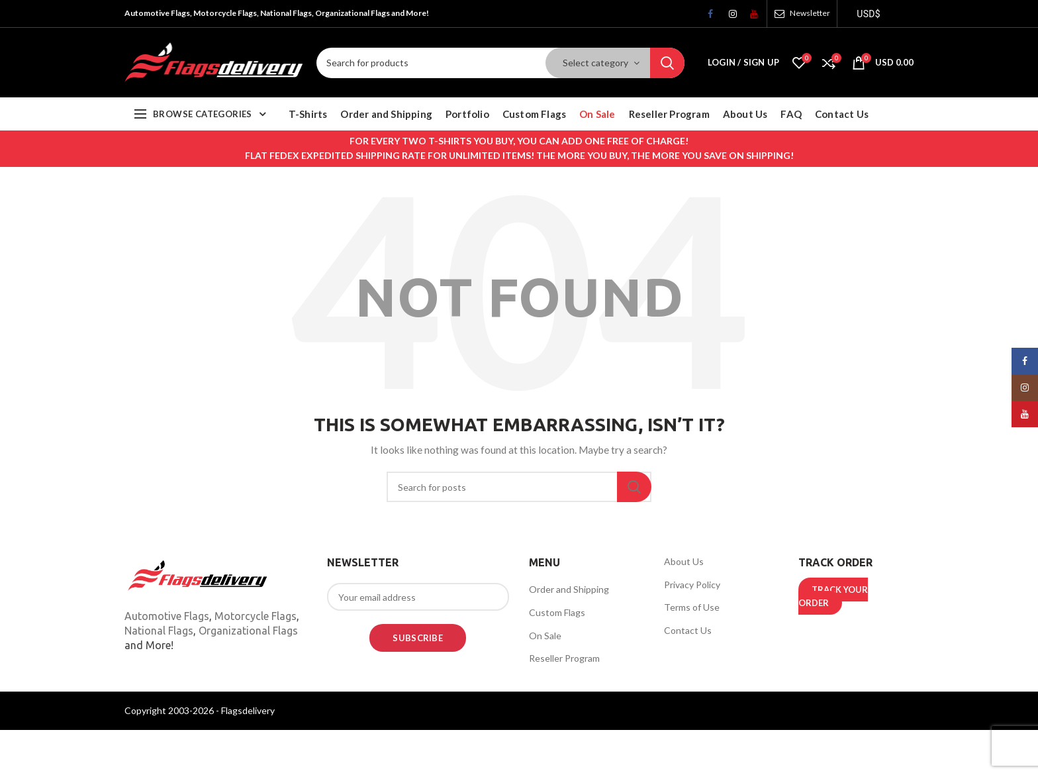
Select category (595, 62)
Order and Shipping (569, 589)
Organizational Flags (248, 631)
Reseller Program (564, 658)
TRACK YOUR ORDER (833, 596)
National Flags (158, 631)
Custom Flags (557, 612)
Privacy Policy (692, 584)
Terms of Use (692, 607)
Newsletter (810, 13)
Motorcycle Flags (255, 616)
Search (667, 63)
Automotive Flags (166, 616)
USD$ (868, 14)
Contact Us (688, 630)
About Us (684, 561)
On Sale (545, 635)
